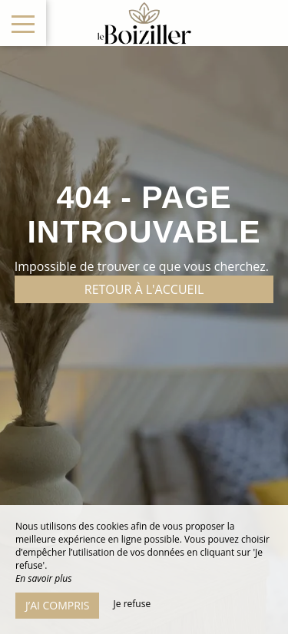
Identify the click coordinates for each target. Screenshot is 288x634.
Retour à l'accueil (144, 289)
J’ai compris (57, 605)
